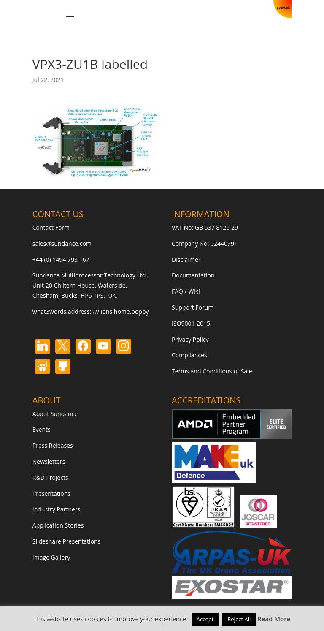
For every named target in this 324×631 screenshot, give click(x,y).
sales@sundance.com (62, 243)
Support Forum (192, 307)
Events (41, 429)
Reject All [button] (239, 619)
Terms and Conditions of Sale (212, 371)
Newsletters (48, 461)
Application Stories (58, 525)
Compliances (189, 355)
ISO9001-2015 (191, 323)
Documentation (193, 275)
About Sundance (55, 414)
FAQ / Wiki (186, 291)
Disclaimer (186, 260)
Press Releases (52, 445)
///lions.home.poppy (120, 311)
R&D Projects (50, 477)
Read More (273, 619)
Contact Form (51, 227)
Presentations (51, 494)
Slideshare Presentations (66, 541)
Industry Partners (56, 509)
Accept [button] (205, 619)
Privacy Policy (190, 339)
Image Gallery (51, 557)
